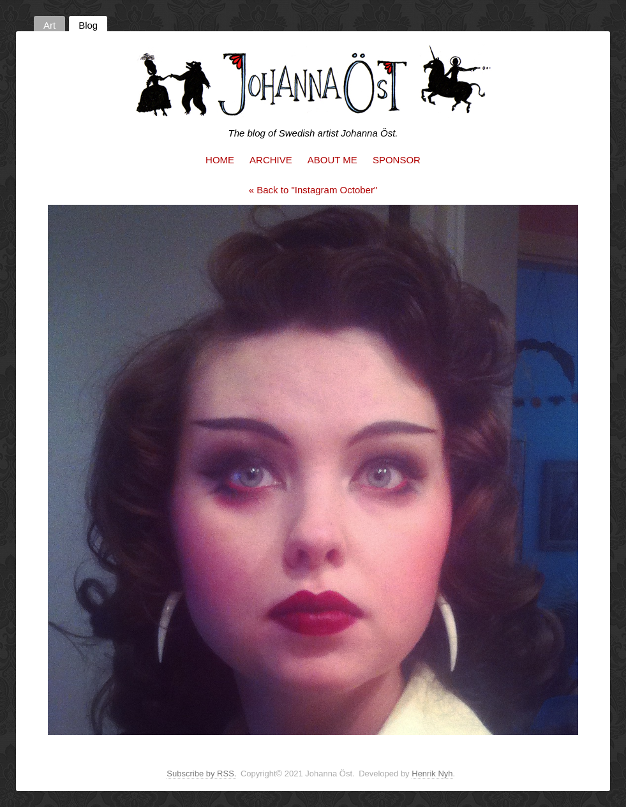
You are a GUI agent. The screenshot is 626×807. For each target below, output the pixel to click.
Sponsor (397, 159)
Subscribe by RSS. (201, 773)
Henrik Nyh (432, 773)
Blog (88, 25)
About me (332, 159)
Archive (271, 159)
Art (49, 25)
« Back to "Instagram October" (313, 189)
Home (219, 159)
